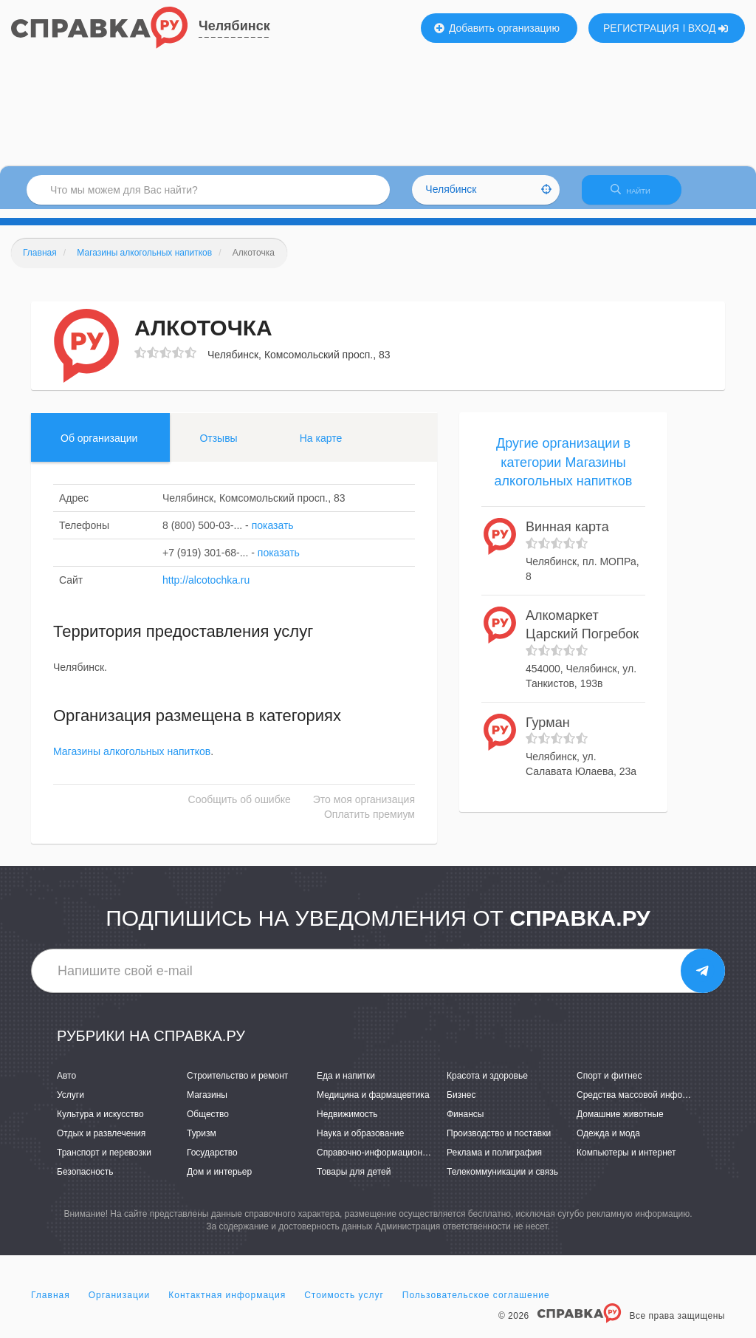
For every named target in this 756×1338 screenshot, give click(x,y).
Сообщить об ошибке (239, 809)
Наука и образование (360, 1142)
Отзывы (218, 447)
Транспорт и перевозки (104, 1161)
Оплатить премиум (369, 824)
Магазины (207, 1104)
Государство (212, 1161)
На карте (321, 447)
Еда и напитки (346, 1084)
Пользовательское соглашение (476, 1304)
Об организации (99, 447)
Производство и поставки (499, 1142)
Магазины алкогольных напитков (131, 761)
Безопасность (85, 1181)
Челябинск (234, 25)
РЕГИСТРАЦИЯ (641, 28)
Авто (66, 1084)
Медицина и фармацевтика (373, 1104)
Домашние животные (620, 1123)
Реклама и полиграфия (494, 1161)
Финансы (465, 1123)
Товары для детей (354, 1181)
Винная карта (567, 535)
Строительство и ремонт (237, 1084)
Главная (50, 1304)
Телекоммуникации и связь (502, 1181)
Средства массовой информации (645, 1104)
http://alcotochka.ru (206, 589)
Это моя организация (364, 809)
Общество (208, 1123)
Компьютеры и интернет (626, 1161)
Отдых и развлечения (101, 1142)
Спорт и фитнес (609, 1084)
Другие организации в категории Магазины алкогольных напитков (564, 471)
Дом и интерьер (219, 1181)
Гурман (548, 731)
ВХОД (708, 28)
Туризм (201, 1142)
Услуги (70, 1104)
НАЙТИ (638, 195)
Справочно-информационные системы (396, 1161)
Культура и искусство (100, 1123)
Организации (120, 1304)
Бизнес (461, 1104)
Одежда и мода (608, 1142)
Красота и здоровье (487, 1084)
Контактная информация (227, 1304)
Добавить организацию (497, 28)
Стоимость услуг (344, 1304)
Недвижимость (347, 1123)
